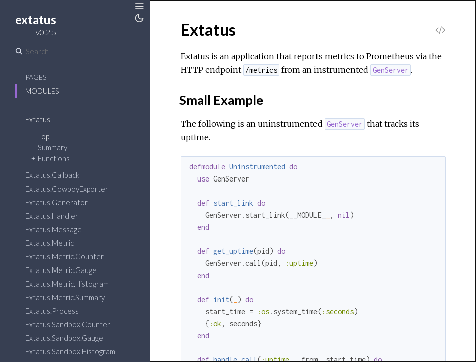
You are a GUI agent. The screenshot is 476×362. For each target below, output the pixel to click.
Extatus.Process (52, 310)
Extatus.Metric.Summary (65, 297)
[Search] (68, 51)
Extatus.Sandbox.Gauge (64, 337)
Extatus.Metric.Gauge (61, 270)
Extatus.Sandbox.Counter (67, 324)
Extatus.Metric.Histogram (67, 283)
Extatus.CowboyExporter (66, 188)
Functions (54, 158)
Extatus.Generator (56, 202)
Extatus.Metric (49, 242)
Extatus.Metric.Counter (64, 256)
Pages (35, 77)
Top (43, 136)
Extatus (37, 119)
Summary (52, 147)
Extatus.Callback (52, 174)
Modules (42, 90)
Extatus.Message (53, 229)
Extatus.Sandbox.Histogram (70, 351)
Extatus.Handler (51, 215)
